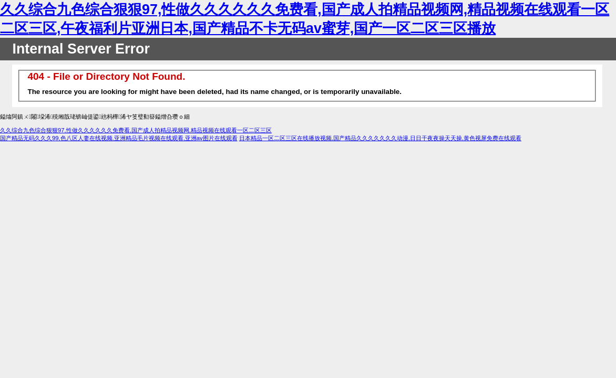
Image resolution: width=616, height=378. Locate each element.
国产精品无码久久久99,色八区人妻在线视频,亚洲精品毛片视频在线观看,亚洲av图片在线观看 (119, 138)
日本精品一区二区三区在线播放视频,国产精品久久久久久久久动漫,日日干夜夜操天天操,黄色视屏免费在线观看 (380, 138)
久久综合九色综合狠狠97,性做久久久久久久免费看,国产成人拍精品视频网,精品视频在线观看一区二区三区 (136, 130)
